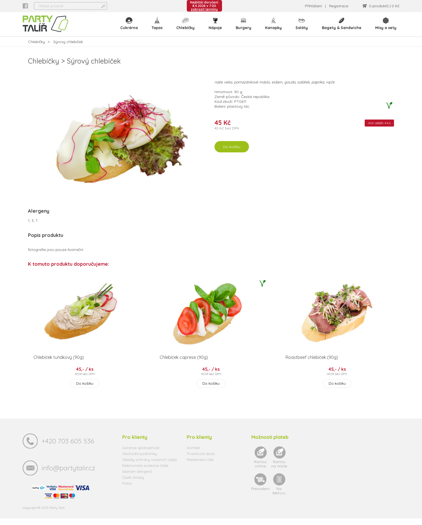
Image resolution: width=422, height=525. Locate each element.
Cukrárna (131, 26)
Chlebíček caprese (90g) (184, 363)
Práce (127, 490)
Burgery (244, 26)
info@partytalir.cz (68, 474)
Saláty (302, 26)
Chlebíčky (187, 26)
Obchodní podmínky (139, 460)
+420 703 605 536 (67, 447)
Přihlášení (313, 6)
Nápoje (216, 26)
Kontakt (193, 454)
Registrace (338, 6)
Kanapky (274, 26)
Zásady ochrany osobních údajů (149, 466)
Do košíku (231, 153)
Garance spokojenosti (140, 454)
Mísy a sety (385, 26)
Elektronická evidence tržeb (145, 472)
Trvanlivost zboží (200, 460)
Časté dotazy (133, 484)
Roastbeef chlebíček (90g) (312, 363)
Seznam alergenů (137, 478)
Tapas (158, 26)
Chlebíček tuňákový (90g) (58, 363)
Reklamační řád (200, 466)
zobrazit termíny (204, 9)
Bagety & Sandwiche (342, 26)
